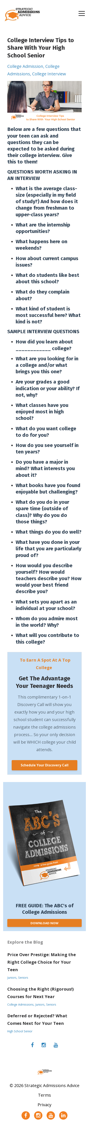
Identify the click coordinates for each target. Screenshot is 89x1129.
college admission (25, 66)
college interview (49, 74)
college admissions (20, 1004)
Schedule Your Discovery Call (45, 765)
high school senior (19, 1031)
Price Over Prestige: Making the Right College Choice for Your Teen (41, 962)
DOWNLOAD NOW (44, 923)
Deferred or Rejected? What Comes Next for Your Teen (37, 1019)
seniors (23, 978)
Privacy (44, 1104)
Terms (44, 1095)
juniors (12, 978)
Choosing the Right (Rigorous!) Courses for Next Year (40, 992)
